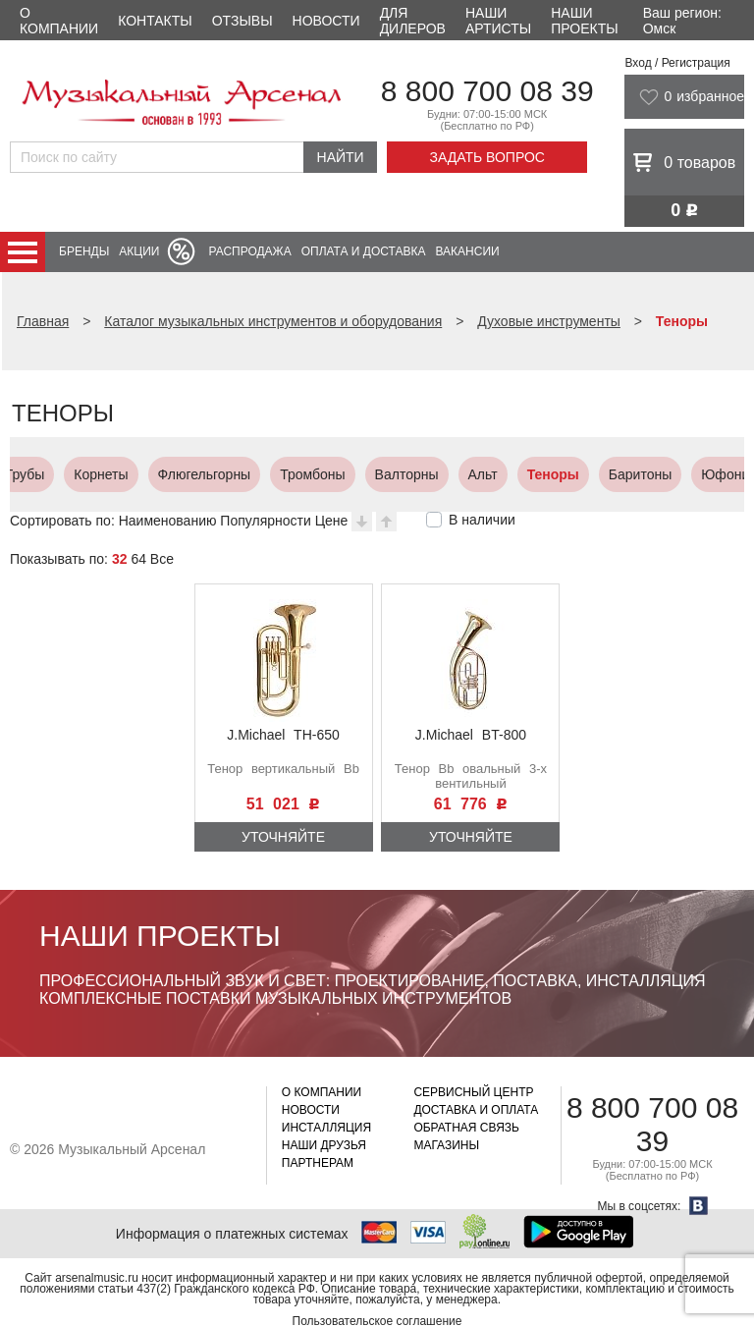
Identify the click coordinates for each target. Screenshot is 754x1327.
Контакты (155, 20)
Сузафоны (695, 474)
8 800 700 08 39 (487, 91)
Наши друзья (324, 1145)
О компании (59, 20)
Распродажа (249, 251)
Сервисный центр (473, 1092)
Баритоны (435, 474)
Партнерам (317, 1163)
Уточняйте (283, 837)
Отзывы (242, 20)
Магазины (446, 1145)
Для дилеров (413, 20)
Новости (326, 20)
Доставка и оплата (475, 1110)
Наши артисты (498, 20)
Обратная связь (466, 1127)
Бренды (84, 251)
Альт (278, 474)
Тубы (616, 474)
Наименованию (168, 520)
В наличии (482, 519)
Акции (139, 251)
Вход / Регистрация (676, 63)
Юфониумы (533, 474)
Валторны (202, 474)
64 (138, 559)
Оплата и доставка (363, 251)
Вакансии (468, 251)
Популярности (265, 520)
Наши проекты (584, 20)
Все (162, 559)
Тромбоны (107, 474)
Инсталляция (326, 1127)
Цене (332, 520)
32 (120, 559)
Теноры (348, 474)
